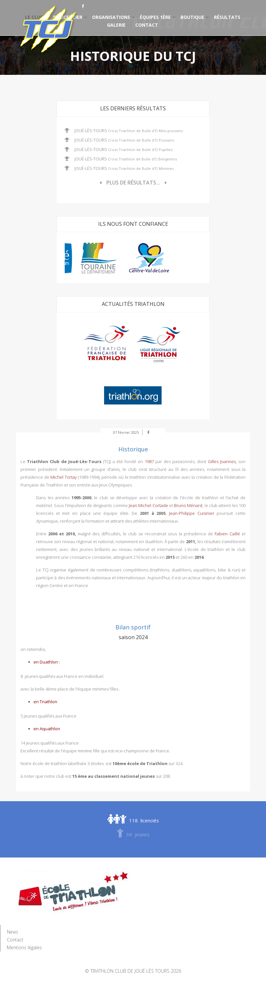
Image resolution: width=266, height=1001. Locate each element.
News (12, 932)
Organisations (111, 17)
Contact (146, 25)
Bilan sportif (133, 627)
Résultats (227, 17)
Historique (133, 449)
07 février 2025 (126, 432)
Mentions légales (24, 947)
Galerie (116, 25)
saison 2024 (133, 637)
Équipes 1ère (155, 17)
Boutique (192, 17)
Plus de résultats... (133, 182)
